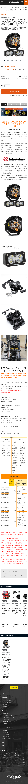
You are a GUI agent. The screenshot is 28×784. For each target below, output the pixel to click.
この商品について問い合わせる (18, 95)
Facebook (17, 753)
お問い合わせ (6, 736)
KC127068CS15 (5, 494)
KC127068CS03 (5, 487)
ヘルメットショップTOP (9, 717)
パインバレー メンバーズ (9, 732)
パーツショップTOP (8, 715)
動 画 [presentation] (17, 104)
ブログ (4, 742)
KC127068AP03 (5, 517)
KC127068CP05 (5, 502)
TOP (3, 693)
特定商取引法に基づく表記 (9, 721)
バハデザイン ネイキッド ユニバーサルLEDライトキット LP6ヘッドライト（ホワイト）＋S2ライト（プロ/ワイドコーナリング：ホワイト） (14, 9)
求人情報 (14, 687)
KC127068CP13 (5, 500)
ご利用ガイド (6, 719)
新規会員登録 (6, 713)
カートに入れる (14, 91)
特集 (3, 745)
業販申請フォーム (7, 723)
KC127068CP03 (5, 497)
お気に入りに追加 (22, 78)
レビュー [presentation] (24, 104)
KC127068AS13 (5, 510)
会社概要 (5, 730)
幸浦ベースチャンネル (8, 758)
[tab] (3, 104)
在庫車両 (5, 706)
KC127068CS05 (5, 492)
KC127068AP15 (5, 525)
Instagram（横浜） (20, 760)
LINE (16, 758)
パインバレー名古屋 (8, 702)
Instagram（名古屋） (20, 762)
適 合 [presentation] (10, 104)
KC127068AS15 (5, 515)
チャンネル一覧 (6, 753)
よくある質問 (6, 734)
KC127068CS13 (5, 489)
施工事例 (5, 704)
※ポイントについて (20, 69)
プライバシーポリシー (8, 738)
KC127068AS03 (5, 507)
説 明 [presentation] (4, 104)
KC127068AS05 (5, 512)
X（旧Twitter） (19, 755)
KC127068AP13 (5, 520)
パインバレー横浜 (7, 700)
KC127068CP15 (5, 505)
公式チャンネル (6, 755)
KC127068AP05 (5, 523)
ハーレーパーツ (4, 7)
